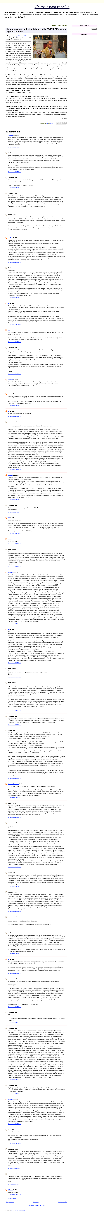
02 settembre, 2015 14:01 (14, 187)
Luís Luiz (10, 135)
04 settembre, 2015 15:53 (14, 1143)
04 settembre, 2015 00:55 (14, 1094)
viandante (10, 238)
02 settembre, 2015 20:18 (14, 544)
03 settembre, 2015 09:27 (14, 797)
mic (9, 303)
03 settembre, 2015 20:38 (14, 1007)
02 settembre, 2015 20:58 (14, 567)
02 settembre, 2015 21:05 (14, 624)
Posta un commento (13, 1198)
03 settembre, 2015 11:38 (14, 927)
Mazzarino (10, 572)
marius (9, 539)
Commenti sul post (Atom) (18, 1210)
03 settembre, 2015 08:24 (14, 725)
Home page (36, 1202)
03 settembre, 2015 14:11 (14, 953)
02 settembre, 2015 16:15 (14, 374)
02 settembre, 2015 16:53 (14, 416)
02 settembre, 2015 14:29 (14, 262)
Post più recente (10, 1202)
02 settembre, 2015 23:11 (14, 711)
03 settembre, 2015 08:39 (14, 778)
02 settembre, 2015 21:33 (14, 663)
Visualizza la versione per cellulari (36, 1205)
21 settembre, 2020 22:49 (14, 1194)
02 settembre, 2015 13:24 (14, 147)
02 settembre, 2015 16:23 (14, 388)
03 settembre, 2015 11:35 (14, 911)
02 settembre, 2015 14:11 (14, 209)
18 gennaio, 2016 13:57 (14, 1184)
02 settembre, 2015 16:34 (14, 405)
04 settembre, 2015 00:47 (14, 1079)
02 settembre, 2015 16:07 (14, 342)
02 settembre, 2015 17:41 (14, 499)
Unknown (10, 1190)
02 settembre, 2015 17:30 (14, 469)
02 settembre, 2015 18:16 (14, 533)
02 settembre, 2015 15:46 (14, 297)
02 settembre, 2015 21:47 (14, 677)
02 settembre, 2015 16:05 (14, 324)
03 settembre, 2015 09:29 (14, 817)
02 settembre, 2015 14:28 (14, 232)
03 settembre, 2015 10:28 (14, 867)
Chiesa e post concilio (52, 7)
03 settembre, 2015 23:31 (14, 1023)
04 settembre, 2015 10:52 (14, 1124)
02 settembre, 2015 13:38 (14, 172)
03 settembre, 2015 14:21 (14, 973)
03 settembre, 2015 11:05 (14, 886)
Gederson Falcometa (13, 784)
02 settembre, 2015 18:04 (14, 512)
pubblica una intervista (23, 36)
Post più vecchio (62, 1202)
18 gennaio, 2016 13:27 (14, 1168)
